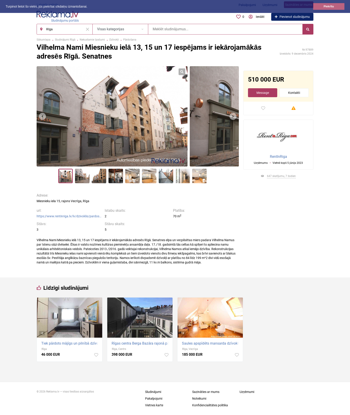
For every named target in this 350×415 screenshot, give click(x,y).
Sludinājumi (153, 392)
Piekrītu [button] (329, 6)
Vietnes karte (154, 405)
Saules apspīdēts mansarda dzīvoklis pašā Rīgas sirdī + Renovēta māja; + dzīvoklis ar (211, 343)
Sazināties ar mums (205, 392)
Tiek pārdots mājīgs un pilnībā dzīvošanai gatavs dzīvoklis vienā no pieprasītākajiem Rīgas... (70, 343)
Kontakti (294, 93)
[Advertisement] (278, 226)
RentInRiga (278, 156)
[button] (89, 7)
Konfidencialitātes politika (210, 405)
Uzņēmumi (247, 392)
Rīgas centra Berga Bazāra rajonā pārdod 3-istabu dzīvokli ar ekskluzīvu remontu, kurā (141, 343)
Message (262, 93)
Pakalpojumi (153, 398)
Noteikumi (199, 398)
